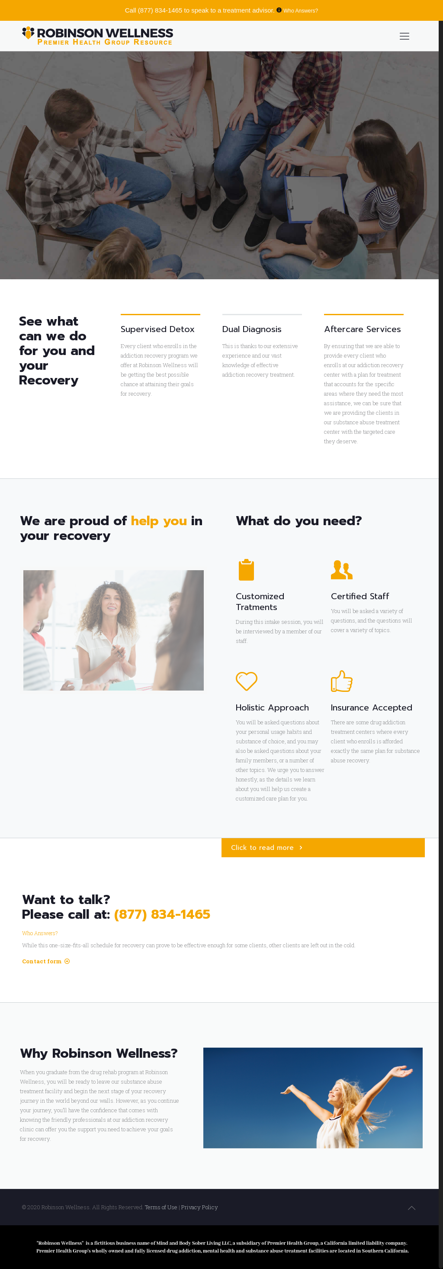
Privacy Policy (199, 1207)
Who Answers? (300, 11)
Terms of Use (162, 1207)
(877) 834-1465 (160, 10)
